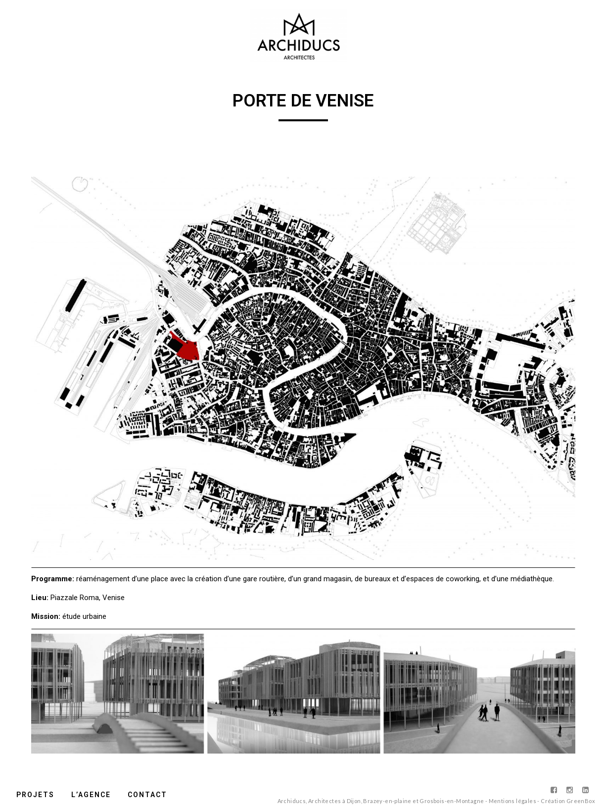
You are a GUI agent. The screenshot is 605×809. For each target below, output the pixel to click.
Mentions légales (512, 801)
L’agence (91, 795)
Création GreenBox (568, 801)
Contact (147, 795)
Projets (35, 795)
